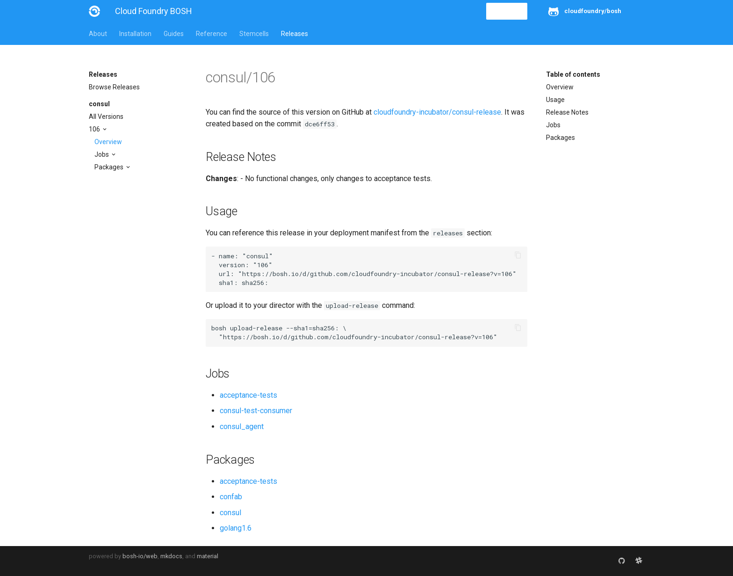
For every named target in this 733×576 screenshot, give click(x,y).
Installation (135, 33)
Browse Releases (114, 87)
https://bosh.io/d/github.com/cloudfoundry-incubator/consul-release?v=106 (377, 274)
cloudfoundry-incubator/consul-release (437, 112)
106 (95, 129)
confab (231, 496)
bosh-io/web (140, 556)
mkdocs (171, 556)
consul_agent (242, 426)
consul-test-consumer (256, 410)
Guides (174, 33)
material (207, 556)
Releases (294, 33)
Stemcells (254, 33)
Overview (108, 142)
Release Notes (567, 112)
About (98, 33)
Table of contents (573, 74)
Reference (211, 33)
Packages (109, 167)
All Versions (106, 116)
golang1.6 (236, 528)
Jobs (102, 154)
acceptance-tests (248, 395)
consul (99, 104)
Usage (555, 99)
